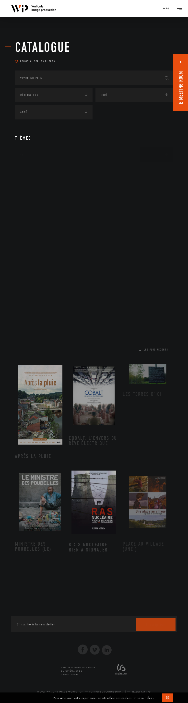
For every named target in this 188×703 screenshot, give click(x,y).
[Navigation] (168, 8)
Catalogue (42, 47)
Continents (28, 170)
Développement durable (44, 199)
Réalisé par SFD (141, 691)
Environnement (38, 207)
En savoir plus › (143, 698)
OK (167, 698)
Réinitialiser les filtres (35, 61)
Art (22, 154)
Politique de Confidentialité (107, 691)
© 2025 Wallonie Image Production (60, 691)
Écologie (27, 185)
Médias (25, 239)
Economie (27, 224)
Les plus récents (156, 349)
